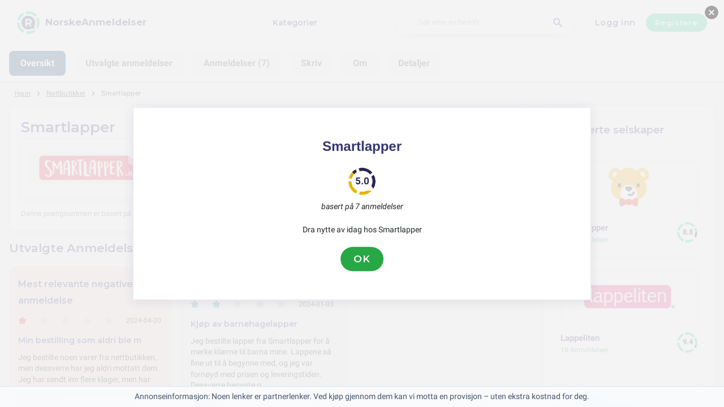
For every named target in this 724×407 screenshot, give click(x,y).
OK (362, 259)
